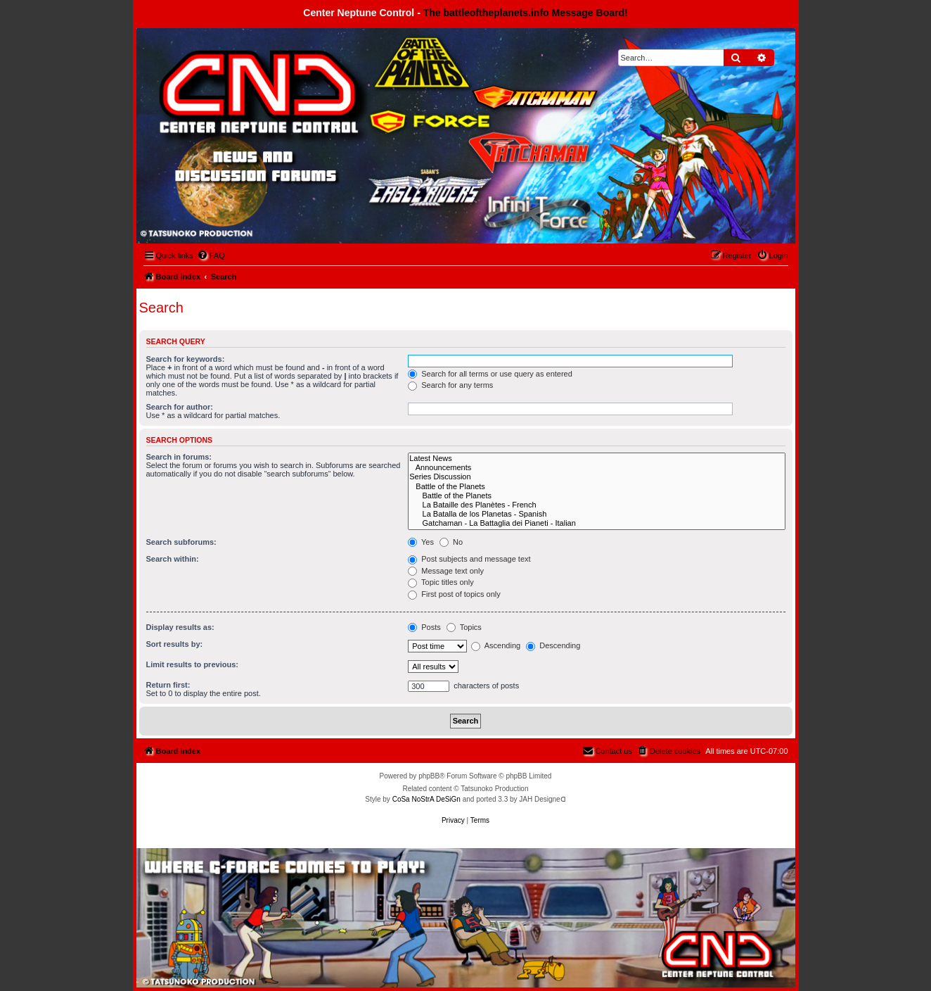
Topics (464, 627)
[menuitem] (211, 255)
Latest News (596, 458)
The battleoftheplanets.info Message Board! (525, 12)
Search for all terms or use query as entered (490, 374)
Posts (424, 627)
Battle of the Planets (596, 486)
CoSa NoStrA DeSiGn (426, 799)
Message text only (446, 571)
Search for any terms (450, 385)
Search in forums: (179, 457)
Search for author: (179, 407)
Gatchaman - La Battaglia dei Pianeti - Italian (596, 523)
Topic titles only (440, 582)
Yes (421, 542)
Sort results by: (174, 644)
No (451, 542)
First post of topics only (454, 594)
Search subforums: (181, 542)
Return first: (168, 685)
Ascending (495, 645)
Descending (553, 645)
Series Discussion (596, 476)
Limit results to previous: (192, 664)
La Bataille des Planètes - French (596, 505)
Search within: (172, 559)
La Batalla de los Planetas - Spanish (596, 514)
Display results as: (180, 627)
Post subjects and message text (469, 559)
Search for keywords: (185, 359)
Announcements (596, 467)
